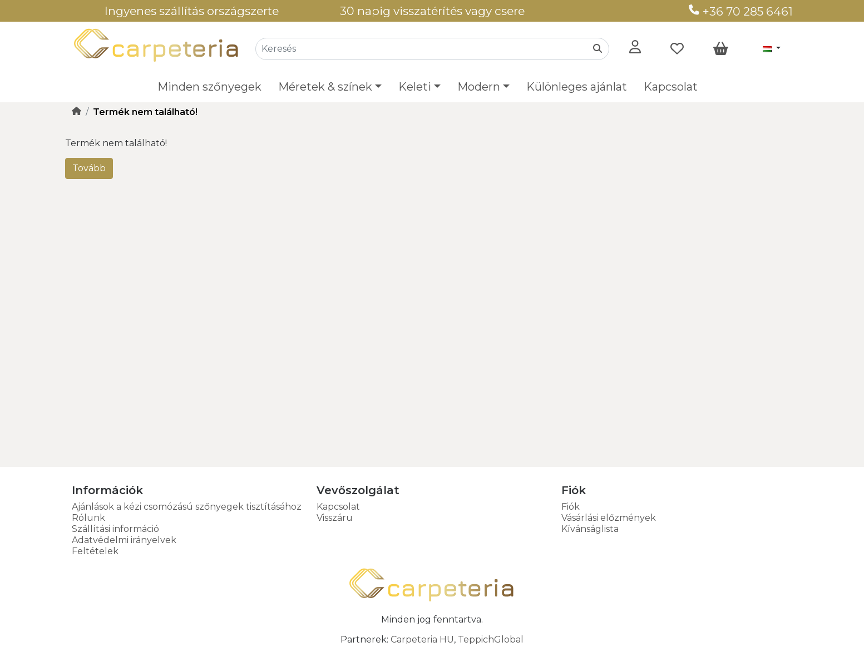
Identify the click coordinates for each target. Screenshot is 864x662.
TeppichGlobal (491, 639)
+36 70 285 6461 (741, 11)
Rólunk (88, 517)
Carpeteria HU (422, 639)
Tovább (89, 168)
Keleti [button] (414, 86)
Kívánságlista (590, 529)
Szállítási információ (115, 529)
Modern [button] (478, 86)
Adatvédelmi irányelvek (124, 540)
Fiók (570, 506)
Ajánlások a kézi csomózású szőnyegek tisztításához (187, 506)
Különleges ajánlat (576, 86)
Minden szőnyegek (209, 86)
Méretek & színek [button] (325, 86)
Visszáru (335, 517)
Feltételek (95, 551)
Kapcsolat (671, 86)
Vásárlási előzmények (608, 517)
